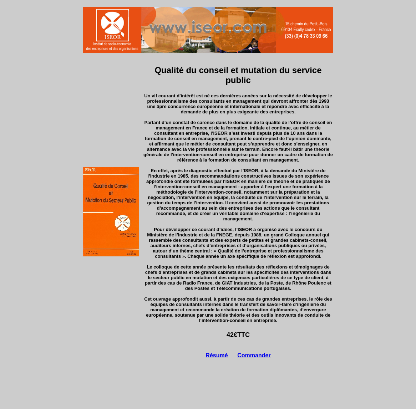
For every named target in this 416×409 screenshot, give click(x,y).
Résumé (217, 355)
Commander (253, 355)
